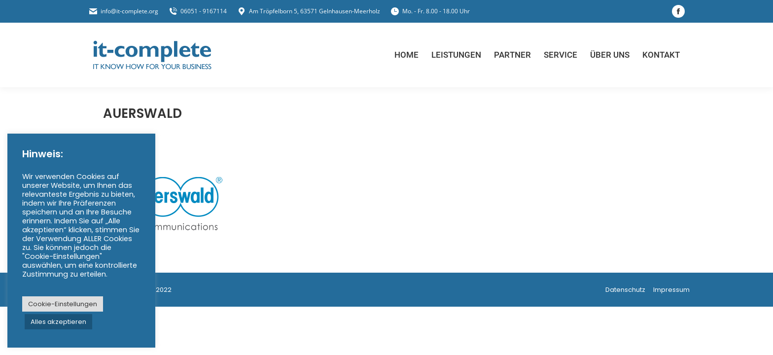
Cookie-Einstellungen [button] (62, 304)
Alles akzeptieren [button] (58, 321)
